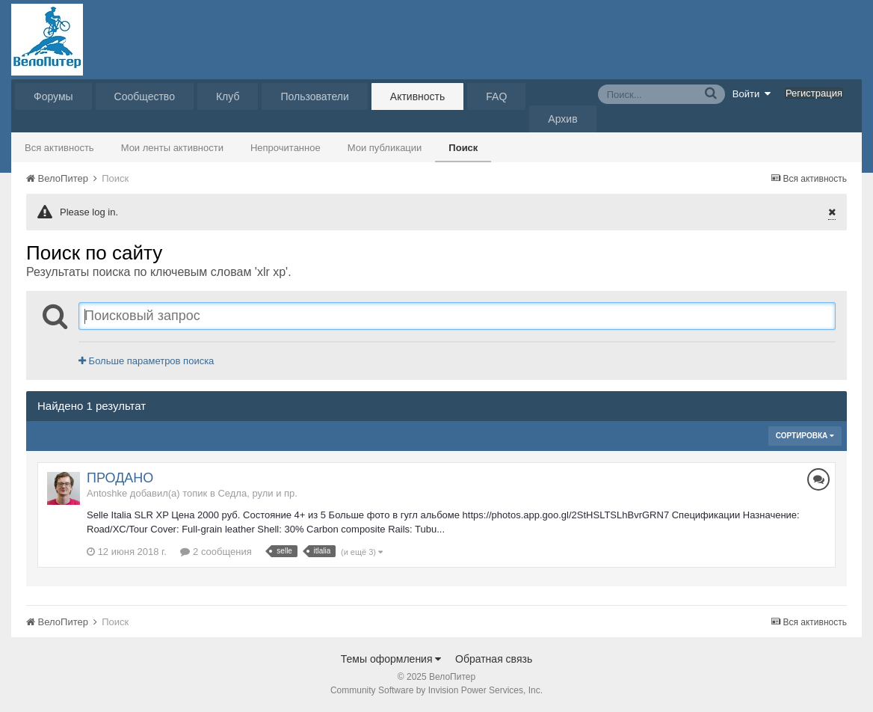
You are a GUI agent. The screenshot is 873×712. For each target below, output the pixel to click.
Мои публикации (385, 147)
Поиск (463, 147)
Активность (417, 96)
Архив (562, 119)
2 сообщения (215, 551)
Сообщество (144, 96)
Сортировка (805, 436)
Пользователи (314, 96)
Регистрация (814, 93)
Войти (751, 93)
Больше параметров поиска (146, 360)
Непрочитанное (285, 147)
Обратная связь (493, 659)
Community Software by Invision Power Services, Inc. (436, 690)
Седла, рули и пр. (257, 493)
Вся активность (59, 147)
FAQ (496, 96)
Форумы (53, 96)
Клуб (228, 96)
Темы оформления (391, 659)
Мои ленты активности (172, 147)
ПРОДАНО (120, 477)
